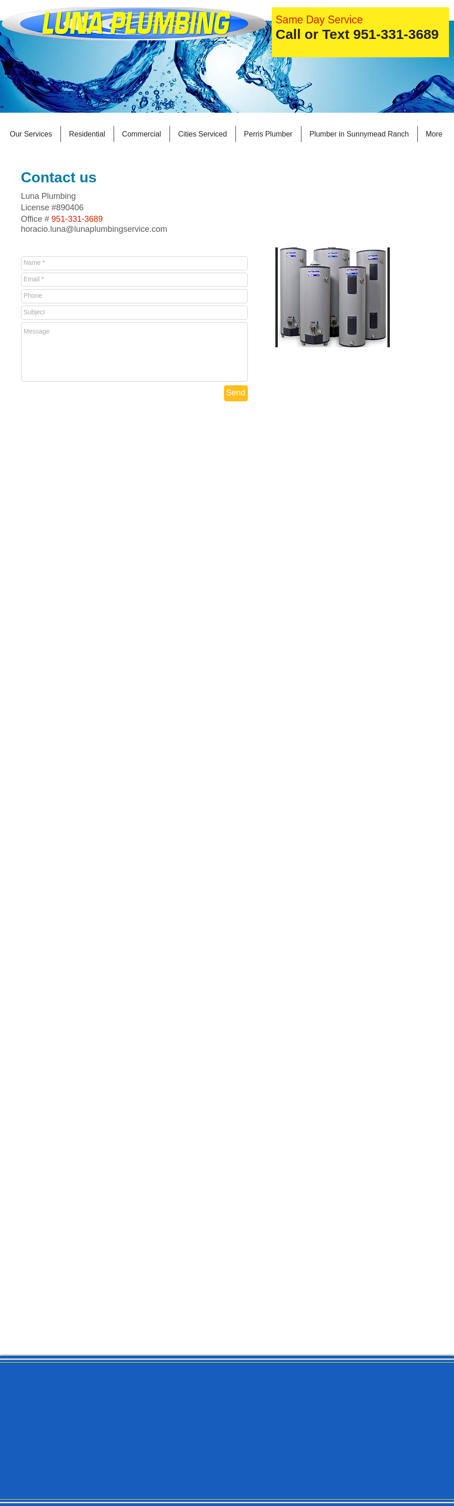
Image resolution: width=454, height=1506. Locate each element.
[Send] (236, 393)
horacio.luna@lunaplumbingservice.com (94, 229)
